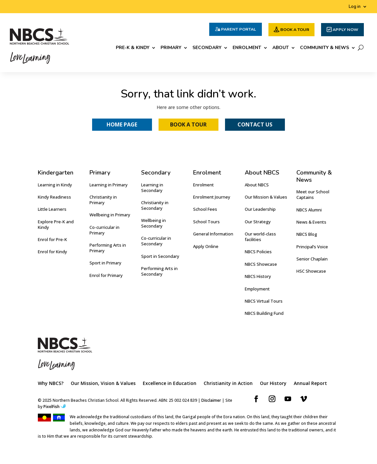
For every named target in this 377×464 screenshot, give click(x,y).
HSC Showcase (311, 271)
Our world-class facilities (260, 236)
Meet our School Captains (312, 194)
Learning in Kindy (55, 185)
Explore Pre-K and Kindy (56, 224)
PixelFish (54, 406)
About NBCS (257, 185)
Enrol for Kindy (52, 252)
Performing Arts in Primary (107, 248)
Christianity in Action (228, 383)
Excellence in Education (169, 383)
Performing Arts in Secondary (159, 271)
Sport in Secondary (160, 256)
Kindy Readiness (54, 197)
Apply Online (205, 246)
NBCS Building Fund (264, 313)
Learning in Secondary (152, 187)
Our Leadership (260, 209)
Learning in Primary (108, 185)
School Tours (206, 222)
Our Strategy (258, 222)
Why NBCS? (50, 383)
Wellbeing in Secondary (153, 223)
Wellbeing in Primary (109, 215)
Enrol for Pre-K (52, 239)
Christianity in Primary (103, 199)
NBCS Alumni (309, 210)
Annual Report (310, 383)
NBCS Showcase (261, 264)
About (280, 48)
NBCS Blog (306, 234)
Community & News (324, 48)
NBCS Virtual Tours (264, 301)
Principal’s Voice (312, 247)
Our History (273, 383)
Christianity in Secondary (154, 205)
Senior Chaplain (312, 259)
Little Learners (52, 209)
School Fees (205, 209)
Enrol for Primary (106, 275)
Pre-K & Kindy (132, 48)
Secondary (206, 48)
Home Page (122, 124)
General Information (213, 234)
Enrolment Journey (211, 197)
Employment (257, 289)
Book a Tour (188, 124)
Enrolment (247, 48)
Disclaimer (211, 400)
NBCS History (258, 276)
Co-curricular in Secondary (156, 241)
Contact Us (255, 124)
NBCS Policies (258, 252)
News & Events (311, 222)
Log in (355, 7)
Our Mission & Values (266, 197)
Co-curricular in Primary (104, 230)
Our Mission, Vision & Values (103, 383)
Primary (171, 48)
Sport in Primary (105, 263)
